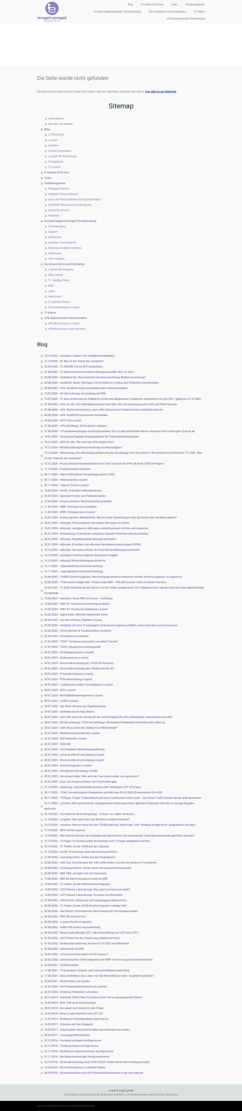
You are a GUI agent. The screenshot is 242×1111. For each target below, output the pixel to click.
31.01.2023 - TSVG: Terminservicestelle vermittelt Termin (81, 641)
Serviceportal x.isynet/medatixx (167, 11)
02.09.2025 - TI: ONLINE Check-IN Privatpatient (73, 366)
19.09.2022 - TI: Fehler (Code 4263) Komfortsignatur (77, 884)
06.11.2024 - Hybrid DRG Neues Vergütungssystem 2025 (79, 474)
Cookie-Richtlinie (77, 1106)
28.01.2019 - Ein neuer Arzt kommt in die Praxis (74, 1008)
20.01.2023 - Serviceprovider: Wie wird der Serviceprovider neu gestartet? (91, 776)
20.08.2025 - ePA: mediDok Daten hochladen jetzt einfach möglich (85, 388)
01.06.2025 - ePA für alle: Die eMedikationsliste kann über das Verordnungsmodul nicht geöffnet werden (110, 404)
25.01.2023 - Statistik (57, 744)
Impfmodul (54, 253)
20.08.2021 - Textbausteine (61, 965)
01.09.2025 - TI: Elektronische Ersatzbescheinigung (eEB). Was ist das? (89, 372)
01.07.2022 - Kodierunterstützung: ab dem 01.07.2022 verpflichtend (86, 943)
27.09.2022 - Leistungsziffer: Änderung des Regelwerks (79, 857)
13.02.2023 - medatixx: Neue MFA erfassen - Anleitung (78, 598)
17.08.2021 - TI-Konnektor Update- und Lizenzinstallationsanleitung (86, 970)
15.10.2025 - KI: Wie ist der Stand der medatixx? (74, 361)
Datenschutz (61, 1106)
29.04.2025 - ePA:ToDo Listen (62, 420)
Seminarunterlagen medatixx (65, 248)
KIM (50, 285)
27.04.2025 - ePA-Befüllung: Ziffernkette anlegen (75, 425)
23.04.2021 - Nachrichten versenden (67, 981)
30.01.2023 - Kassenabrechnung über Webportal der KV (79, 668)
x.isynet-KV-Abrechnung (62, 156)
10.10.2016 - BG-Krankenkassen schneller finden (75, 1067)
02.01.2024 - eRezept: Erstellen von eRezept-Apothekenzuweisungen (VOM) (92, 544)
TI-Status (199, 11)
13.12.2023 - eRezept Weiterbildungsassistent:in (74, 560)
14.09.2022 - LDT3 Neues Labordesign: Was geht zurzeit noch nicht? (87, 889)
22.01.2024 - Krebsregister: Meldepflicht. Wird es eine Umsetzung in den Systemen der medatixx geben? (110, 517)
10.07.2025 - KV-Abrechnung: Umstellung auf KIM (75, 393)
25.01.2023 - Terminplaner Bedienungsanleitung (74, 749)
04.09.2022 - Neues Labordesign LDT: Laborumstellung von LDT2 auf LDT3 (91, 932)
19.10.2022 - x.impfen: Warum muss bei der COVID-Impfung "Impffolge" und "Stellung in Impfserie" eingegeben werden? (120, 824)
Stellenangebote (195, 4)
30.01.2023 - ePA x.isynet (60, 690)
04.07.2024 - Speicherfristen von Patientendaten (75, 496)
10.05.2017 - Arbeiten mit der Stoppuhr (68, 1024)
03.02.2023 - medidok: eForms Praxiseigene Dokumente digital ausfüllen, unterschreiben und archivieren (111, 625)
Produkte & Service (152, 4)
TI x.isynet (54, 167)
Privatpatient (55, 161)
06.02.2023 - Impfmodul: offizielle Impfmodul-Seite (76, 614)
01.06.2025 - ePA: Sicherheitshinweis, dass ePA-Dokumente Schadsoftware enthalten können (103, 409)
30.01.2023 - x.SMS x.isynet (61, 700)
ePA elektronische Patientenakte (186, 18)
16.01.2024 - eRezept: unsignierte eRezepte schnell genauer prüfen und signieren (96, 528)
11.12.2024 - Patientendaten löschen (67, 469)
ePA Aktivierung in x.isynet (63, 323)
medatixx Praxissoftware (63, 194)
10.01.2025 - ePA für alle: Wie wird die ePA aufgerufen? (79, 442)
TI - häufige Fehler (59, 280)
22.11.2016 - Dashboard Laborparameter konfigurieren (79, 1051)
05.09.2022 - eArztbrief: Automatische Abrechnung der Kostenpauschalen (91, 911)
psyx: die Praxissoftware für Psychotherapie (74, 199)
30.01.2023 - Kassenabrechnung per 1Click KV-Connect (79, 663)
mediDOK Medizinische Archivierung (69, 204)
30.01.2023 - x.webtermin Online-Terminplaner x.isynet (78, 684)
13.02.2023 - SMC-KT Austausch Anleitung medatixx (76, 603)
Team (174, 4)
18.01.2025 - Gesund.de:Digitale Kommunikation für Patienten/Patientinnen (91, 436)
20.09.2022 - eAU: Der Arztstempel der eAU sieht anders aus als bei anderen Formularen (100, 862)
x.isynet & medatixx (59, 150)
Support (52, 231)
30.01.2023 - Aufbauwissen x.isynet (66, 657)
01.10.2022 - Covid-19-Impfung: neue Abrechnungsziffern (80, 851)
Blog (130, 4)
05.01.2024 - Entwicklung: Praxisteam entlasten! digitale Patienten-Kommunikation (96, 533)
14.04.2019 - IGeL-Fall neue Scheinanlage (70, 1002)
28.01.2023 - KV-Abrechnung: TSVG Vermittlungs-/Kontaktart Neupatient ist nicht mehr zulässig (104, 722)
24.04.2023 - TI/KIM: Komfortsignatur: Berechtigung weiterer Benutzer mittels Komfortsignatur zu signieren (113, 576)
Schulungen (55, 237)
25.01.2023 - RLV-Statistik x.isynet (65, 738)
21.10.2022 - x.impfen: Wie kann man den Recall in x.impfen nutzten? (87, 819)
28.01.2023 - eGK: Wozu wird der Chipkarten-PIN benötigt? (81, 727)
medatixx (53, 145)
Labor (51, 291)
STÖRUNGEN (56, 134)
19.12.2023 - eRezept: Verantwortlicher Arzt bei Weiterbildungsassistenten (91, 549)
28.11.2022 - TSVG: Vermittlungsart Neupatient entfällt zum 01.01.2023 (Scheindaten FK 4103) (103, 792)
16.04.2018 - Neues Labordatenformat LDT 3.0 (73, 1013)
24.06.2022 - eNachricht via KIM (64, 948)
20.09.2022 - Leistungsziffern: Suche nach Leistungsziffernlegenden (88, 868)
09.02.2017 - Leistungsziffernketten (67, 1035)
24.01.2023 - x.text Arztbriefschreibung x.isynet (74, 754)
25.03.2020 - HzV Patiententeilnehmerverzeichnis (75, 986)
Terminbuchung (57, 226)
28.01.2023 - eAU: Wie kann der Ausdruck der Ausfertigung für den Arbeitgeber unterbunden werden (108, 717)
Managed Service (58, 188)
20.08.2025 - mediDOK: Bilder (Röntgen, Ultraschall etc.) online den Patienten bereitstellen (101, 382)
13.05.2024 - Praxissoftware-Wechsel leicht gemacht (77, 501)
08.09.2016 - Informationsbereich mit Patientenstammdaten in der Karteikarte (93, 1072)
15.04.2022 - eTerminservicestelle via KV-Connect (76, 954)
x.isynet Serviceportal (61, 269)
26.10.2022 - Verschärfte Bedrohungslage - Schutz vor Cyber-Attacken (89, 814)
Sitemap (90, 1106)
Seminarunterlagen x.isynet (64, 307)
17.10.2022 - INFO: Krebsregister (65, 830)
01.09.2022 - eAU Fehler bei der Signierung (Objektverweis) (82, 938)
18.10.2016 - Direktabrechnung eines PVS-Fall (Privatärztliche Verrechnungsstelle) (97, 1062)
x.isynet (52, 140)
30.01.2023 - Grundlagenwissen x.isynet (69, 652)
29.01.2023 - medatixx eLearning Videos (69, 711)
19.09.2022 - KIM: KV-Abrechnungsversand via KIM (75, 878)
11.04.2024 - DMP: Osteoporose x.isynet (69, 512)
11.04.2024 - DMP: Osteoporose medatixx (70, 506)
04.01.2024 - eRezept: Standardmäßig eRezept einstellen (80, 539)
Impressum (42, 1106)
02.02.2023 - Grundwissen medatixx (66, 636)
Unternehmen (56, 118)
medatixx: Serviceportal (62, 242)
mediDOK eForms (58, 210)
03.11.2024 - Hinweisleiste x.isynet (66, 479)
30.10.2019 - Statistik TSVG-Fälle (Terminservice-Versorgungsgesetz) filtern (93, 997)
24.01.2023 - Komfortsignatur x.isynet (68, 765)
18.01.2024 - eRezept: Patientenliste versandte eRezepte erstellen (86, 522)
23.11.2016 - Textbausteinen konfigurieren (71, 1045)
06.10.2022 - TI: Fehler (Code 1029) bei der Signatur (76, 846)
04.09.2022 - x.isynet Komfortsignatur (68, 921)
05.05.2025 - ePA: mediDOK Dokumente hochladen (76, 415)
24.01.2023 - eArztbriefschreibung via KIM (70, 771)
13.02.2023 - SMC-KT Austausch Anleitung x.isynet (76, 609)
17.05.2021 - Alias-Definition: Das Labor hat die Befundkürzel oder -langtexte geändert (99, 975)
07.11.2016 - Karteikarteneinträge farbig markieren (76, 1056)
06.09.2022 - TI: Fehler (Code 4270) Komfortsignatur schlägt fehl (85, 905)
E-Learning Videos (59, 301)
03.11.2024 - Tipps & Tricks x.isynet (66, 485)
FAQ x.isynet (55, 274)
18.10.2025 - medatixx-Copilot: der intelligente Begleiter (79, 355)
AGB (51, 1106)
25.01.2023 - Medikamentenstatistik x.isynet (72, 733)
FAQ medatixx (56, 258)
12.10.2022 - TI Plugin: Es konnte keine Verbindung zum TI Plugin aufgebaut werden (97, 841)
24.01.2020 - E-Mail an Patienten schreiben (71, 992)
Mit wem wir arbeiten (60, 124)
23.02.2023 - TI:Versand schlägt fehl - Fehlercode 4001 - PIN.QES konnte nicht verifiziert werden (105, 582)
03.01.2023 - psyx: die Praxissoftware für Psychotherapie (80, 781)
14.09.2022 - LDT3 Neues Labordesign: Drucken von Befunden (83, 895)
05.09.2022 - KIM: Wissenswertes (65, 916)
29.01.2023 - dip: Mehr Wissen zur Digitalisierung (75, 706)
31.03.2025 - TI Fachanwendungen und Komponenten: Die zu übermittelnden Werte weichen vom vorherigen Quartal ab (119, 431)
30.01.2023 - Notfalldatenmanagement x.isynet (73, 695)
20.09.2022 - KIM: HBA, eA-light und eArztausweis (75, 873)
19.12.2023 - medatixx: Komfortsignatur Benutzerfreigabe (81, 555)
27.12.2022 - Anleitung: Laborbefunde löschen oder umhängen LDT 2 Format (92, 787)
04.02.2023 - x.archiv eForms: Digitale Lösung (73, 620)
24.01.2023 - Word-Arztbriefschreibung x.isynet (74, 760)
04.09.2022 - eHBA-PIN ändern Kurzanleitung (72, 927)
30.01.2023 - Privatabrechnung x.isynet (68, 673)
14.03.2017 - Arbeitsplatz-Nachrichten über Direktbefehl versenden (87, 1029)
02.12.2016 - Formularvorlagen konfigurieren (72, 1040)
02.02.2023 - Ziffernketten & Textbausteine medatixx (77, 630)
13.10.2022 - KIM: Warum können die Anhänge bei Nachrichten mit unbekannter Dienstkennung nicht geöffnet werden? (119, 835)
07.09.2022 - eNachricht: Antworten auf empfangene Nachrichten (85, 900)
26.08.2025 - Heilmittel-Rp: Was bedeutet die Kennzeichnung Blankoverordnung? (95, 377)
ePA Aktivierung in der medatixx (67, 328)
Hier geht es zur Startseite (160, 91)
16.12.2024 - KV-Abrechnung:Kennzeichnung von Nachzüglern (83, 447)
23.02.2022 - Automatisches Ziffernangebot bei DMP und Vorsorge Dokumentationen (98, 959)
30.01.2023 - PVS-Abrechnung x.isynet (68, 679)
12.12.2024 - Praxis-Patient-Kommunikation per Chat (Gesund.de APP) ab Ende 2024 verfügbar (104, 463)
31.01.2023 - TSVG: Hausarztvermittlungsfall (72, 647)
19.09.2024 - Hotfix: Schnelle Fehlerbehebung (72, 490)
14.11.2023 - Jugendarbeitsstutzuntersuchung (73, 566)
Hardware (53, 215)
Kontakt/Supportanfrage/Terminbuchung (117, 11)
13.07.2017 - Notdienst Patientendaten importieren (76, 1019)
